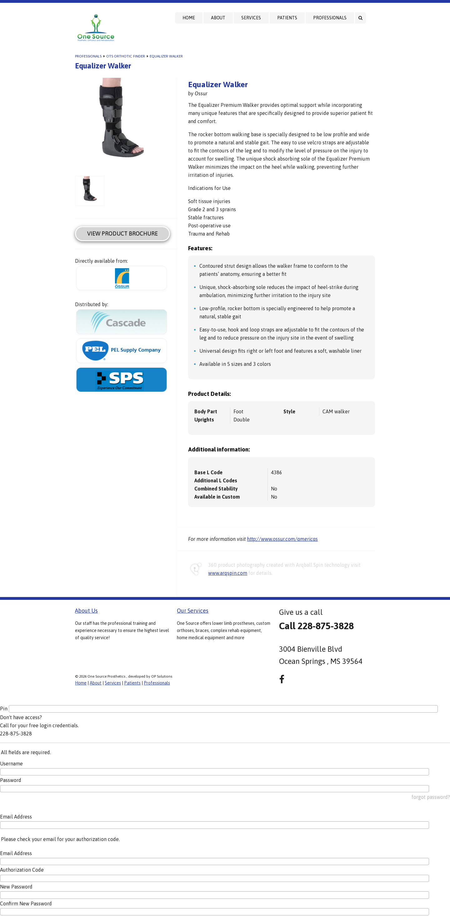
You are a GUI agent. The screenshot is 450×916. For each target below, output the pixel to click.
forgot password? (431, 797)
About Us (86, 610)
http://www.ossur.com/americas (282, 539)
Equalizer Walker (166, 56)
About (218, 17)
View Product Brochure (122, 233)
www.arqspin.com (227, 573)
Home (188, 17)
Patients (287, 17)
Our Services (192, 610)
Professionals (330, 17)
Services (251, 17)
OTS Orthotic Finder (125, 56)
